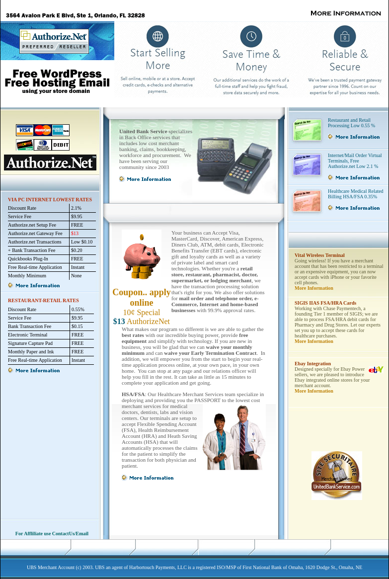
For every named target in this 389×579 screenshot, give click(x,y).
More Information (314, 288)
